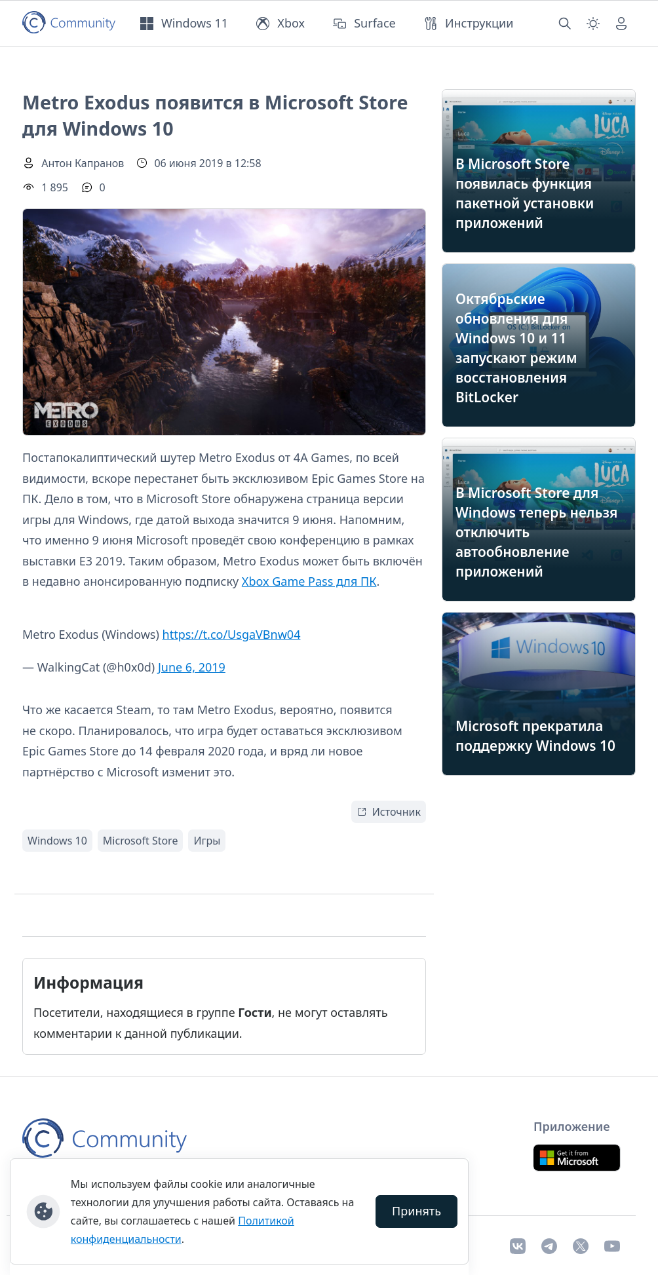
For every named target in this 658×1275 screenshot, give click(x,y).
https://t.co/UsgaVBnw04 (232, 634)
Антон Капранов (82, 163)
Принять (416, 1211)
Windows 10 (57, 840)
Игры (206, 840)
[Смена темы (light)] (593, 23)
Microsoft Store (140, 840)
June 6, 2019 (191, 667)
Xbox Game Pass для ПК (309, 581)
